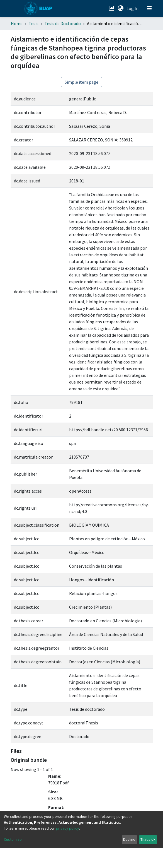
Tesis (33, 23)
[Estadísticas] (112, 8)
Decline (129, 839)
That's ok (147, 839)
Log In (133, 8)
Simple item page (81, 82)
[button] (120, 8)
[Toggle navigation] (149, 8)
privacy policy (67, 828)
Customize (13, 839)
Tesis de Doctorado (63, 23)
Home (17, 23)
